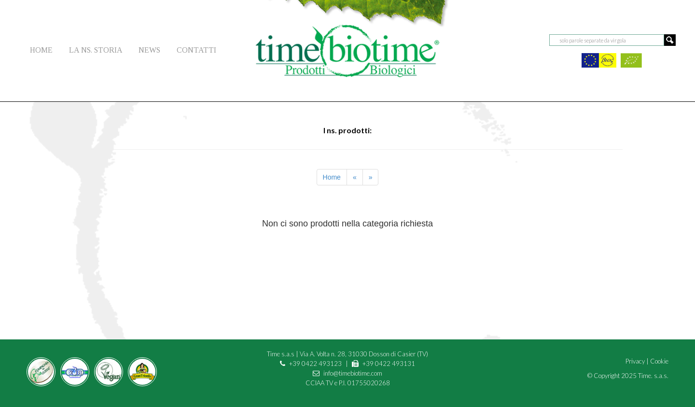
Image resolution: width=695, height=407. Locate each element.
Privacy (635, 361)
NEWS (149, 50)
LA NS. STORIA (96, 50)
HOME (41, 50)
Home (332, 177)
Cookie (659, 361)
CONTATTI (196, 50)
